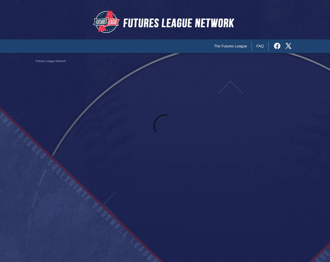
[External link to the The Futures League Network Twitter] (288, 46)
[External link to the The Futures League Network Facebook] (278, 46)
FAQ (260, 46)
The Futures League (230, 46)
